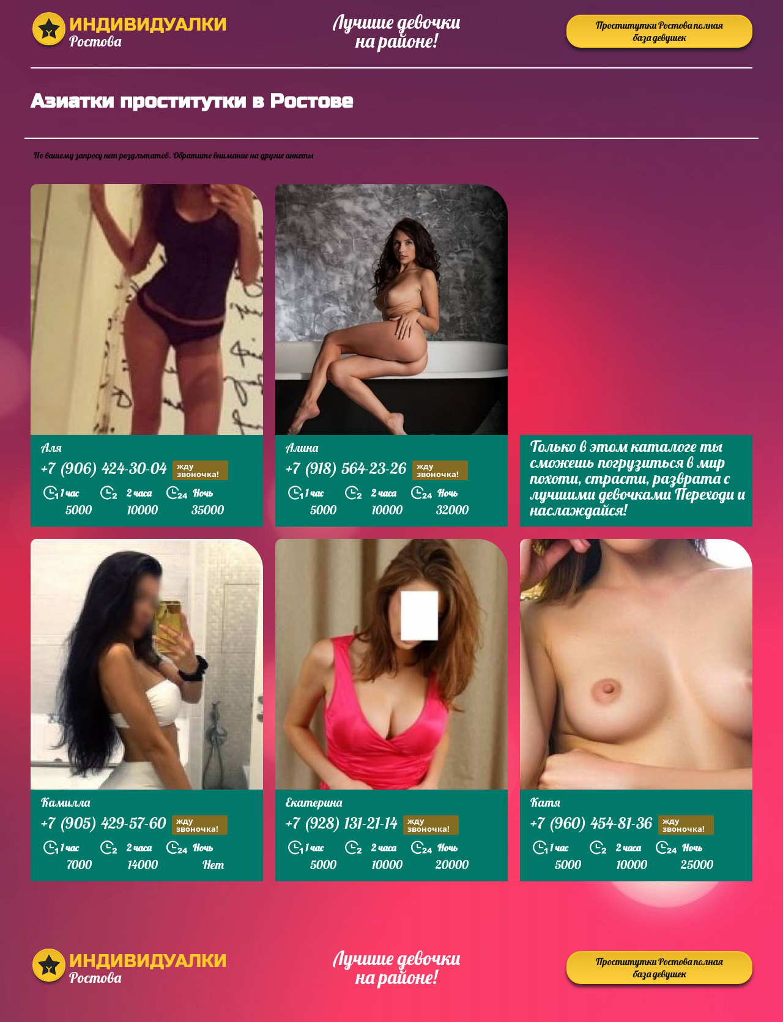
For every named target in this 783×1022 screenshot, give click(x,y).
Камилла (65, 802)
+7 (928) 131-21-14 (372, 825)
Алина (302, 447)
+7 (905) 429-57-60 (134, 825)
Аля (51, 447)
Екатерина (314, 802)
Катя (545, 802)
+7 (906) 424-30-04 (134, 470)
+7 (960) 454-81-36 (622, 825)
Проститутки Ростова (659, 31)
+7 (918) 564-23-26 (377, 470)
